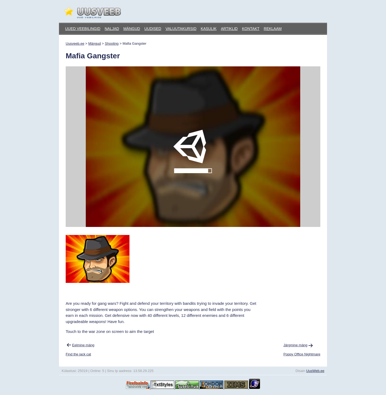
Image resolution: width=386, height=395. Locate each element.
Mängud (131, 28)
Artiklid (229, 28)
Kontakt (250, 28)
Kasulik (209, 28)
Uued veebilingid (82, 28)
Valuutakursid (180, 28)
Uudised (152, 28)
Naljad (112, 28)
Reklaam (273, 28)
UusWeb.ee (315, 371)
